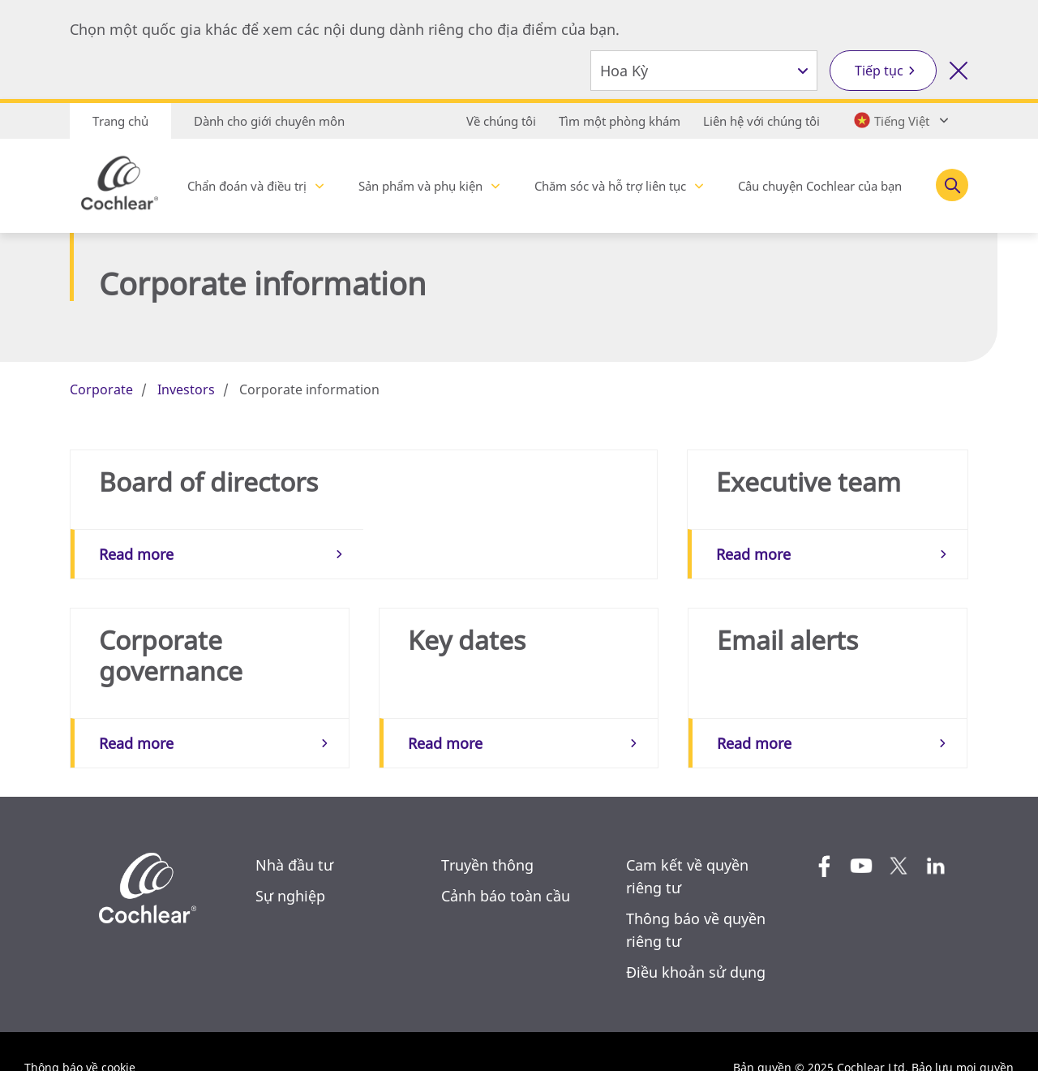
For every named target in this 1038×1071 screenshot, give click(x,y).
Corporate (101, 389)
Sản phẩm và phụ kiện (420, 186)
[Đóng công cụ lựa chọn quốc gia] (958, 70)
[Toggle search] (952, 185)
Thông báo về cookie (79, 1035)
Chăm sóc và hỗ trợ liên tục (610, 186)
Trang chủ (120, 121)
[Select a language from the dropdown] (899, 120)
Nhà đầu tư (294, 832)
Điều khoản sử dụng (696, 939)
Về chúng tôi (501, 121)
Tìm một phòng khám (619, 121)
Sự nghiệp (290, 863)
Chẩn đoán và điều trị (247, 186)
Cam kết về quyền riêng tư (687, 844)
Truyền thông (487, 832)
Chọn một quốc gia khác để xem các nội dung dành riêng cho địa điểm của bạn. (345, 29)
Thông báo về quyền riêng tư (696, 897)
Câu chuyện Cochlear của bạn (820, 186)
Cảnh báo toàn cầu (505, 863)
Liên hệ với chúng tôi (761, 121)
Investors (186, 389)
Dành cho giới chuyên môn (269, 121)
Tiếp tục (879, 71)
